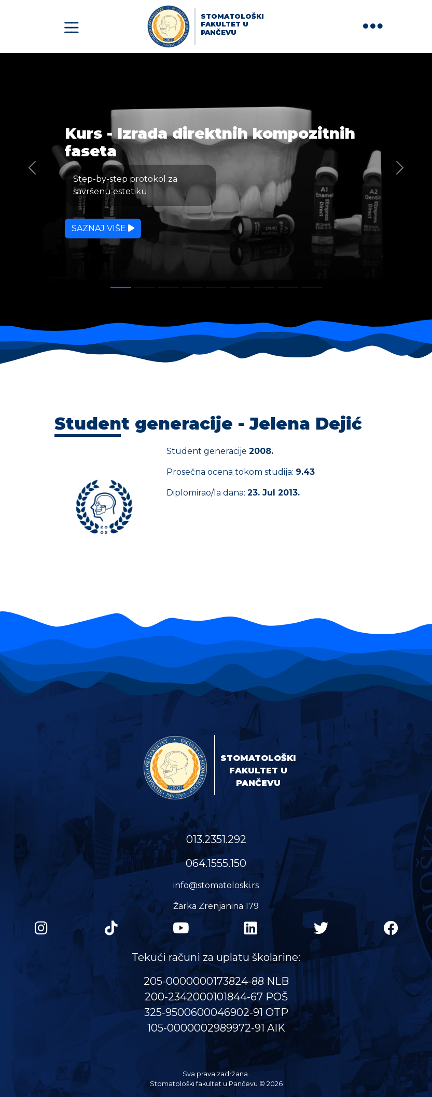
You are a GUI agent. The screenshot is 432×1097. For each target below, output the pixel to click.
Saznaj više (103, 228)
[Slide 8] (287, 287)
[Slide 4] (192, 287)
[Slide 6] (240, 287)
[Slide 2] (144, 287)
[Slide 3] (168, 287)
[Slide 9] (311, 287)
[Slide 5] (216, 287)
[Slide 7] (264, 287)
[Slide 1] (120, 287)
